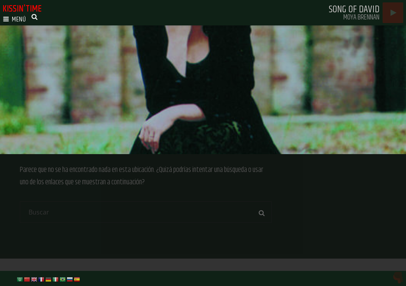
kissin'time (22, 9)
